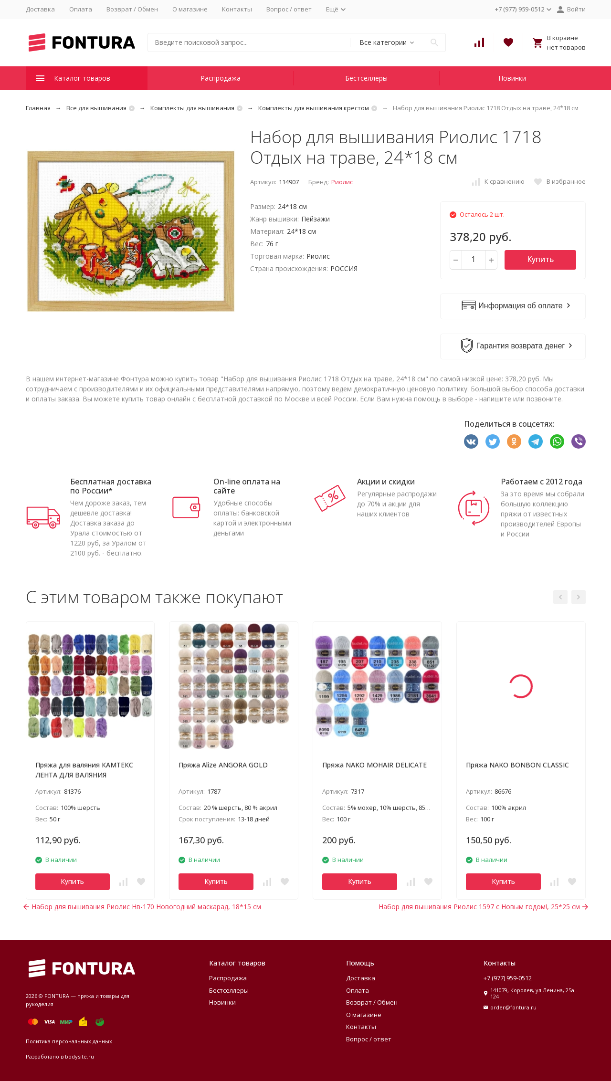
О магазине (190, 9)
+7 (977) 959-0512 (508, 978)
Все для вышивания (96, 108)
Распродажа (220, 78)
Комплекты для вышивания (192, 108)
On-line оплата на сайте (246, 486)
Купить (540, 259)
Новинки (512, 78)
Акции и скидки (386, 481)
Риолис (342, 182)
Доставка (40, 9)
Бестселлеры (366, 78)
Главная (38, 108)
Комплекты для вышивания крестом (313, 108)
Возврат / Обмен (132, 9)
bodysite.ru (79, 1056)
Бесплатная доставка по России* (110, 486)
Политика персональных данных (69, 1041)
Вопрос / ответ (289, 9)
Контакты (237, 9)
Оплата (80, 9)
